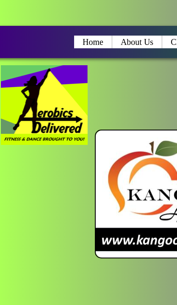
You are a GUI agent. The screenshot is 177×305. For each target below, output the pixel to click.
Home (93, 42)
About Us (137, 42)
